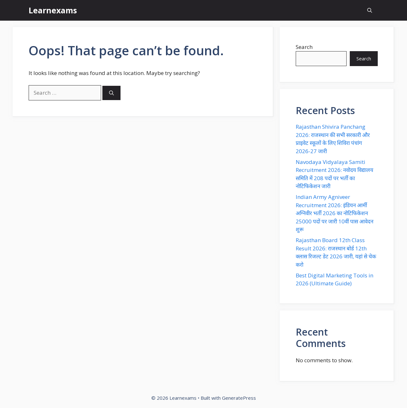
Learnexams (53, 10)
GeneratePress (239, 398)
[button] (369, 10)
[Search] (111, 93)
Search (304, 47)
